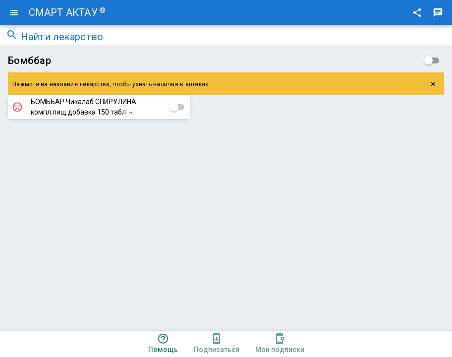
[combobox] (233, 38)
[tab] (163, 344)
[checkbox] (432, 60)
